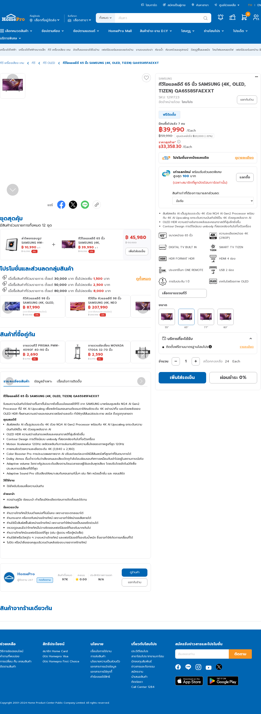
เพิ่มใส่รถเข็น (137, 251)
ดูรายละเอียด (244, 157)
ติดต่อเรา (137, 682)
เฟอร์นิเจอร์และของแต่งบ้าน (117, 50)
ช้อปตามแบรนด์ (84, 31)
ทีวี (33, 63)
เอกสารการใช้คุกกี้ (101, 672)
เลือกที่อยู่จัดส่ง (45, 20)
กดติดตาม (45, 580)
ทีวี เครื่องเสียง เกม (59, 50)
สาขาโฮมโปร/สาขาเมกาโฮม (147, 656)
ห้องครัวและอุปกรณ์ (177, 50)
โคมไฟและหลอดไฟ (222, 50)
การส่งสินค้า (98, 656)
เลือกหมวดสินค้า (16, 31)
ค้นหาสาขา (200, 5)
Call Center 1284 (143, 687)
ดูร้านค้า (134, 572)
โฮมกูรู (186, 31)
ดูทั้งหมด (143, 279)
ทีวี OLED (49, 63)
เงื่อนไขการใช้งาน (101, 651)
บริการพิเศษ (8, 38)
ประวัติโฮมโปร (139, 651)
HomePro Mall (120, 31)
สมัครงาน (137, 672)
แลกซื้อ (245, 177)
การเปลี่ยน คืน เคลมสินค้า (15, 661)
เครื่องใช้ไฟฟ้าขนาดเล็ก (32, 50)
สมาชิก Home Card (55, 651)
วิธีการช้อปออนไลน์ (11, 651)
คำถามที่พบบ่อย (9, 656)
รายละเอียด (247, 347)
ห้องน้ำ (159, 50)
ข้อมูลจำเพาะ (43, 381)
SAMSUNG (165, 79)
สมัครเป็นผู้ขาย (174, 5)
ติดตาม (240, 654)
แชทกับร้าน (134, 582)
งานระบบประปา (144, 50)
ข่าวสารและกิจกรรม (143, 666)
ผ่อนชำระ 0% (233, 377)
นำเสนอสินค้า (139, 677)
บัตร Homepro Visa (55, 656)
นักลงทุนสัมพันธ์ (141, 661)
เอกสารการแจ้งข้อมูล (103, 666)
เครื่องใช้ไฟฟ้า (8, 50)
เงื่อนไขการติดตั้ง (69, 381)
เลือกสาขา (80, 20)
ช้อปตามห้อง (51, 31)
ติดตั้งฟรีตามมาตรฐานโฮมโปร (189, 346)
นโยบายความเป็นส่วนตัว (105, 661)
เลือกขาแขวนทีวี (174, 293)
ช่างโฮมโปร (212, 31)
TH (250, 5)
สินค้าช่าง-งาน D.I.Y (154, 31)
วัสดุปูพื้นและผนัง (200, 50)
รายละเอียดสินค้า (16, 381)
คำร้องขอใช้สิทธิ (100, 677)
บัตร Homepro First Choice (61, 661)
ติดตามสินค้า (8, 666)
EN (259, 5)
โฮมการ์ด (149, 5)
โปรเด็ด (238, 31)
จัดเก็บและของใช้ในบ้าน (86, 50)
